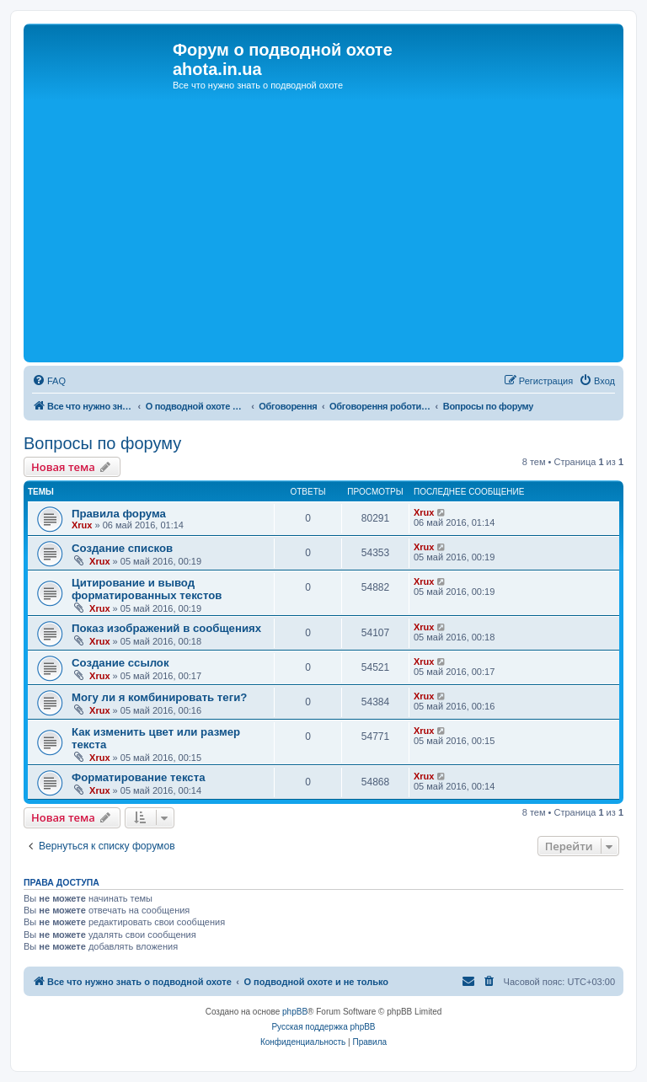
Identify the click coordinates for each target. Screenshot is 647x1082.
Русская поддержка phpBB (323, 1026)
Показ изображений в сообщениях (166, 628)
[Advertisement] (323, 232)
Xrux (82, 525)
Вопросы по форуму (102, 443)
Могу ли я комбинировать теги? (159, 697)
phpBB (294, 1011)
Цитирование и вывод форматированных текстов (147, 589)
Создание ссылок (120, 662)
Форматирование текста (138, 777)
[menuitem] (49, 381)
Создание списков (122, 548)
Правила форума (119, 513)
